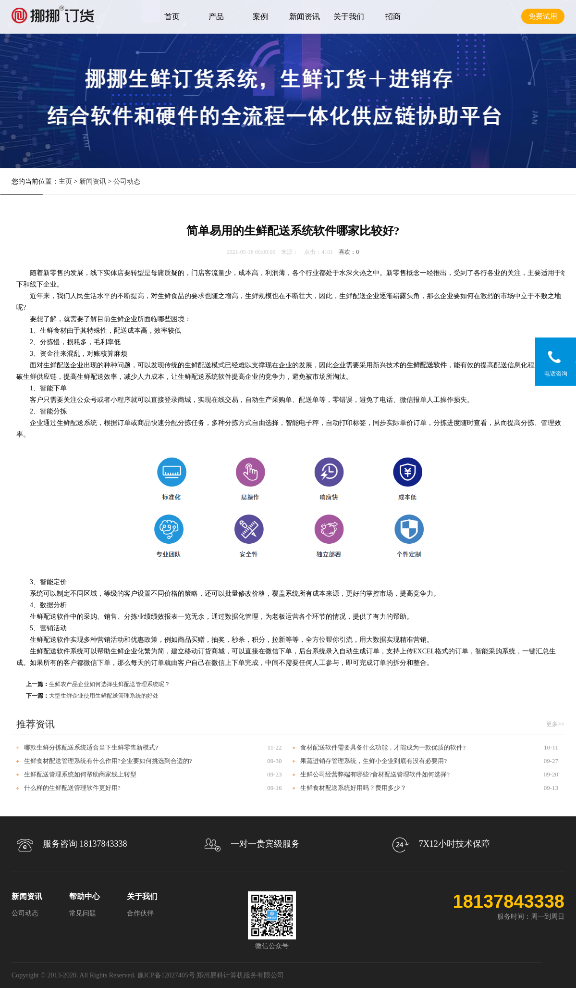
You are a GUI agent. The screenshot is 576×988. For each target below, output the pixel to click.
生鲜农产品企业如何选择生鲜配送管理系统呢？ (109, 684)
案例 (260, 17)
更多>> (555, 724)
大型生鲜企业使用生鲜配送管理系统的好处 (104, 695)
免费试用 (542, 16)
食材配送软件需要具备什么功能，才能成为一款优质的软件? (383, 747)
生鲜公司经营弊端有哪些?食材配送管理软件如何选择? (375, 774)
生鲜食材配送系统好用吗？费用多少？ (353, 787)
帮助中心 (84, 896)
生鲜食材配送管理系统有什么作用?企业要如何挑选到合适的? (108, 760)
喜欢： (349, 252)
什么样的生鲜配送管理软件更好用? (72, 787)
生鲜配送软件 (426, 365)
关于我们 (348, 17)
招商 (393, 17)
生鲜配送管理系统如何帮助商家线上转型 (80, 774)
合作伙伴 (140, 913)
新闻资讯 (304, 17)
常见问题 (82, 913)
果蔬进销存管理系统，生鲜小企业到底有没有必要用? (373, 760)
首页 (172, 17)
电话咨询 (555, 373)
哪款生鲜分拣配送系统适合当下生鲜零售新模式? (91, 747)
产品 (216, 17)
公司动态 (126, 181)
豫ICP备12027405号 (166, 975)
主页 (65, 181)
